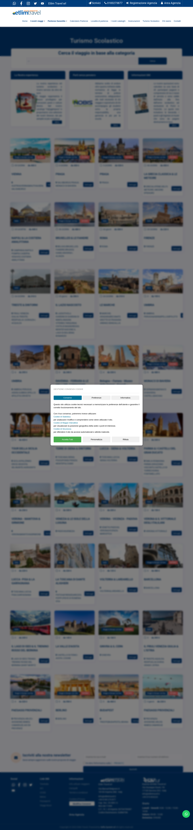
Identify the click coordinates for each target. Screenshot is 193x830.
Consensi (67, 398)
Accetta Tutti (67, 439)
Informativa (125, 398)
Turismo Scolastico (151, 21)
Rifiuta (125, 439)
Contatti (177, 21)
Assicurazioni (134, 21)
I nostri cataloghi (118, 21)
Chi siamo (166, 21)
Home (25, 21)
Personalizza (96, 439)
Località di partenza (99, 21)
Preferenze (96, 398)
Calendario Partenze (79, 21)
